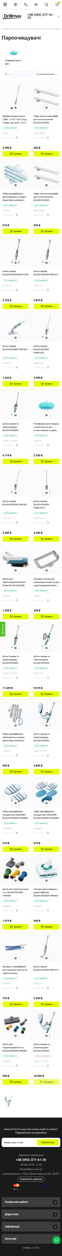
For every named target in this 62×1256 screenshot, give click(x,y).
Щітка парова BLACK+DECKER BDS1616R (15, 273)
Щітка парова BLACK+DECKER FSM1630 (14, 348)
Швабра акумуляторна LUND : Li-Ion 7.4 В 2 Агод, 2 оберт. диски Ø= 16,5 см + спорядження (15, 119)
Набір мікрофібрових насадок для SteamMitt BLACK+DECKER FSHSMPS (46, 814)
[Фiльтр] (2, 629)
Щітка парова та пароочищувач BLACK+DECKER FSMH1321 (42, 660)
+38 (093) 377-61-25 (40, 16)
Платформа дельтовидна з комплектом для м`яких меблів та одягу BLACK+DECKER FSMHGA (46, 427)
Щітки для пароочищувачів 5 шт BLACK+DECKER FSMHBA (14, 1047)
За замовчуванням (46, 74)
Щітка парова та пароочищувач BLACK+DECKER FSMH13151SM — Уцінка (14, 427)
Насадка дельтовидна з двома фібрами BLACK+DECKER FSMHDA (46, 892)
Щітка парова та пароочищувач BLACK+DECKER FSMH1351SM (42, 737)
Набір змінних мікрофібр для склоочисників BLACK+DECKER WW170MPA (46, 197)
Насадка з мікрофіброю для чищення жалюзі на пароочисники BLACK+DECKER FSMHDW (15, 970)
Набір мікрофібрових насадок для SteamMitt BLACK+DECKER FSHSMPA (15, 814)
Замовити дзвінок (31, 1179)
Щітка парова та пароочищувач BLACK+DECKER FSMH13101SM (42, 1047)
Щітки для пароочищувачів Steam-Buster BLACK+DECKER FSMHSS (14, 582)
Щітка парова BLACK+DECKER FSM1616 (46, 273)
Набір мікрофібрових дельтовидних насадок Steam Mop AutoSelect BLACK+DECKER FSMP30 (14, 197)
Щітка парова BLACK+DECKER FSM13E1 (14, 503)
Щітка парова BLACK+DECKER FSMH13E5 (41, 349)
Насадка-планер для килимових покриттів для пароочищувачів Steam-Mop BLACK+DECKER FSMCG (47, 582)
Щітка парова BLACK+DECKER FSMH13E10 (41, 504)
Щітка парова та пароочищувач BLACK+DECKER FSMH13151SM (10, 660)
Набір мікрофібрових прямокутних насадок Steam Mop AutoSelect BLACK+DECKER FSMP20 (14, 737)
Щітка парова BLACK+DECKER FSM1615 (46, 968)
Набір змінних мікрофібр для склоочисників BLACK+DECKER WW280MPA (46, 119)
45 (7, 74)
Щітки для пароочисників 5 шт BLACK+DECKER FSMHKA (15, 892)
